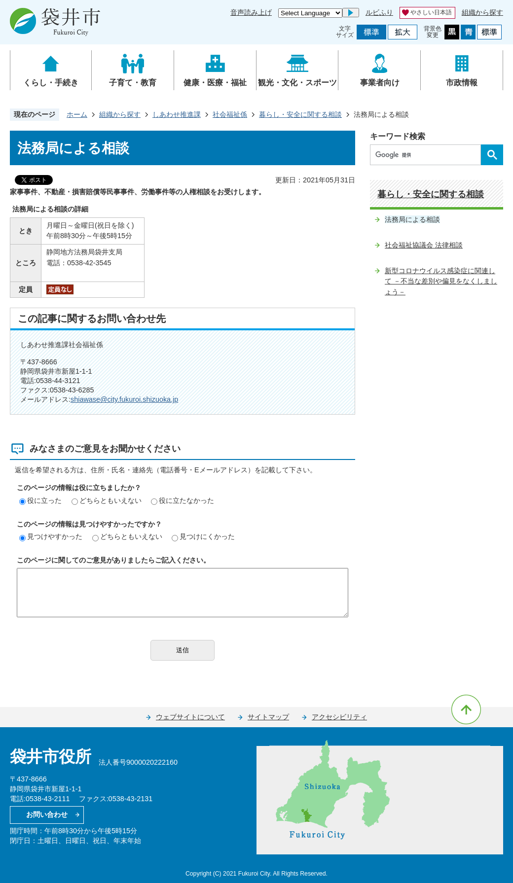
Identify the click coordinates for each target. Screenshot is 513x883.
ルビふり (379, 12)
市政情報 (461, 82)
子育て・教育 (132, 82)
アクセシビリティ (339, 717)
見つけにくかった (203, 536)
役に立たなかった (182, 500)
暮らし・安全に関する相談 (300, 114)
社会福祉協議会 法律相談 (424, 245)
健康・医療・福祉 (215, 82)
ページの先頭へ (466, 709)
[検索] (427, 155)
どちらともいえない (107, 500)
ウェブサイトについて (190, 717)
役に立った (40, 500)
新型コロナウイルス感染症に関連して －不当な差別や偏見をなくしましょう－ (441, 281)
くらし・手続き (50, 82)
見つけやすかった (50, 536)
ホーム (77, 114)
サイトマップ (268, 717)
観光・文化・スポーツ (297, 82)
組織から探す (482, 12)
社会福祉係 (230, 114)
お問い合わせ (47, 814)
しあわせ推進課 (176, 114)
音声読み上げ (251, 12)
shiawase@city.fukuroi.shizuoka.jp (124, 399)
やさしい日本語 (431, 12)
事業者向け (380, 82)
